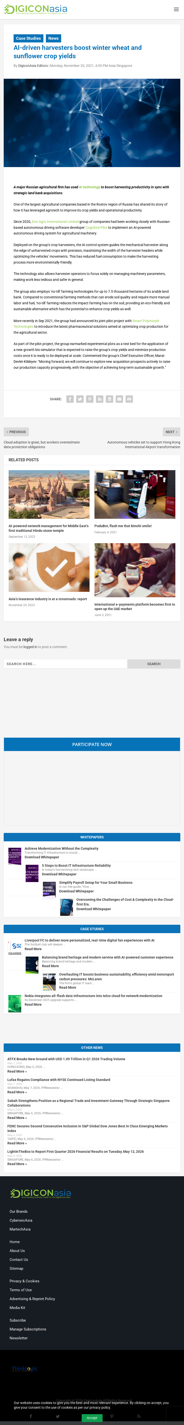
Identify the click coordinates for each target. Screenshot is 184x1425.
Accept (92, 1418)
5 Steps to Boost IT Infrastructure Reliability (76, 866)
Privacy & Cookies (24, 1282)
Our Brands (19, 1212)
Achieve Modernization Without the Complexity (61, 849)
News (53, 39)
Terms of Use (21, 1291)
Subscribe (18, 1321)
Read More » (17, 1072)
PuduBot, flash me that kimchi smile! (123, 527)
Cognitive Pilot (96, 228)
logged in (30, 648)
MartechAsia (20, 1230)
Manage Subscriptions (28, 1330)
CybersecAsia (21, 1221)
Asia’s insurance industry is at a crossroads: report (48, 600)
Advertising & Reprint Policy (32, 1299)
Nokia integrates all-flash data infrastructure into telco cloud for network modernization (93, 997)
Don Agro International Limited (55, 222)
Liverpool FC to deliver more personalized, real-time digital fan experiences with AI (89, 941)
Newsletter (19, 1339)
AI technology (89, 188)
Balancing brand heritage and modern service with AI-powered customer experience (107, 958)
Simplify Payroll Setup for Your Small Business (95, 883)
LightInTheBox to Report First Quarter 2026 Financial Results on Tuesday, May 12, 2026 (75, 1153)
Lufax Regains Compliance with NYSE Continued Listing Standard (58, 1081)
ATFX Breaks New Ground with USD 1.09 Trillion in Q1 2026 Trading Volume (66, 1060)
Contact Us (19, 1260)
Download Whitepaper (42, 858)
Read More (33, 950)
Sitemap (16, 1269)
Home (15, 1242)
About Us (17, 1251)
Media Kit (17, 1308)
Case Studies (28, 39)
